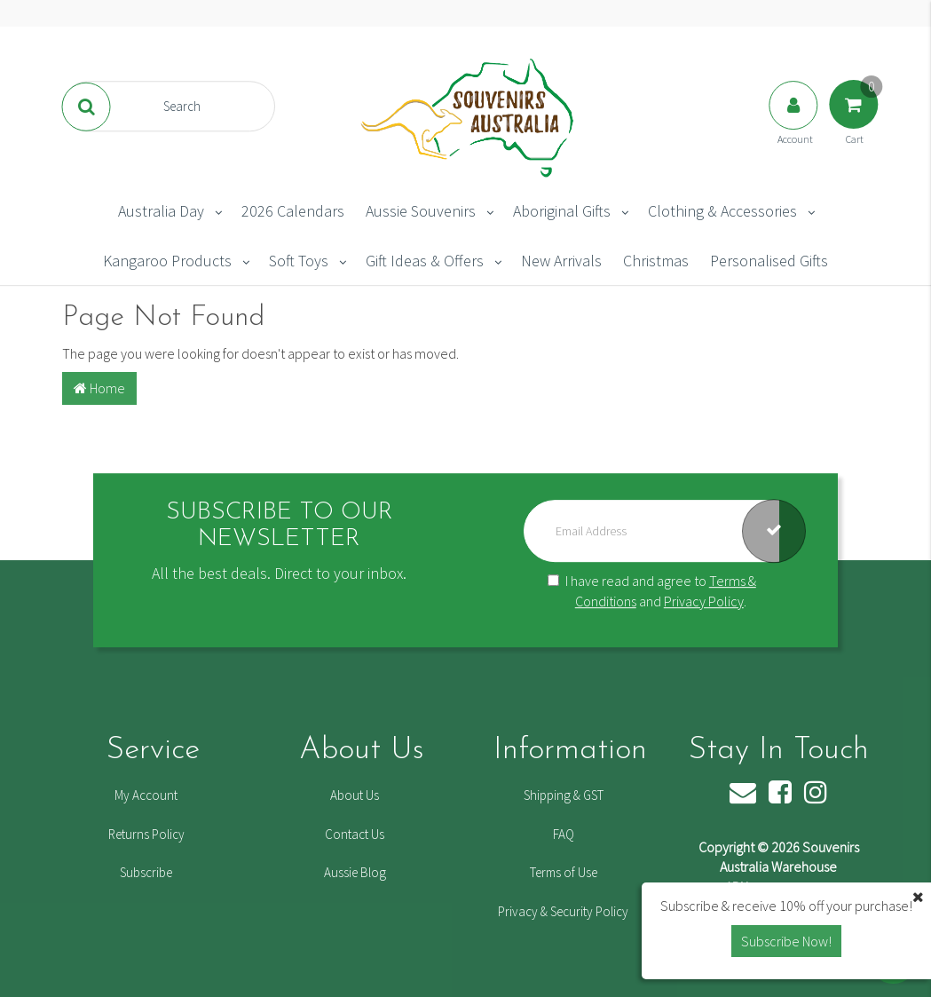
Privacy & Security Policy (563, 911)
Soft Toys (298, 260)
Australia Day (161, 211)
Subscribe (146, 872)
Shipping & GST (564, 795)
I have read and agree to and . (652, 591)
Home (99, 388)
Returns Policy (146, 834)
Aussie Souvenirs (421, 211)
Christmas (656, 260)
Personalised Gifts (769, 260)
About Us (354, 795)
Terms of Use (563, 872)
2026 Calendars (292, 211)
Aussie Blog (355, 872)
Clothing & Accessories (722, 211)
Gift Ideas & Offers (425, 260)
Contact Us (354, 834)
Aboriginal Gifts (562, 211)
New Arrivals (561, 260)
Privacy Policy (704, 601)
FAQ (563, 834)
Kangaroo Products (167, 260)
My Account (146, 795)
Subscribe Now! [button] (786, 941)
